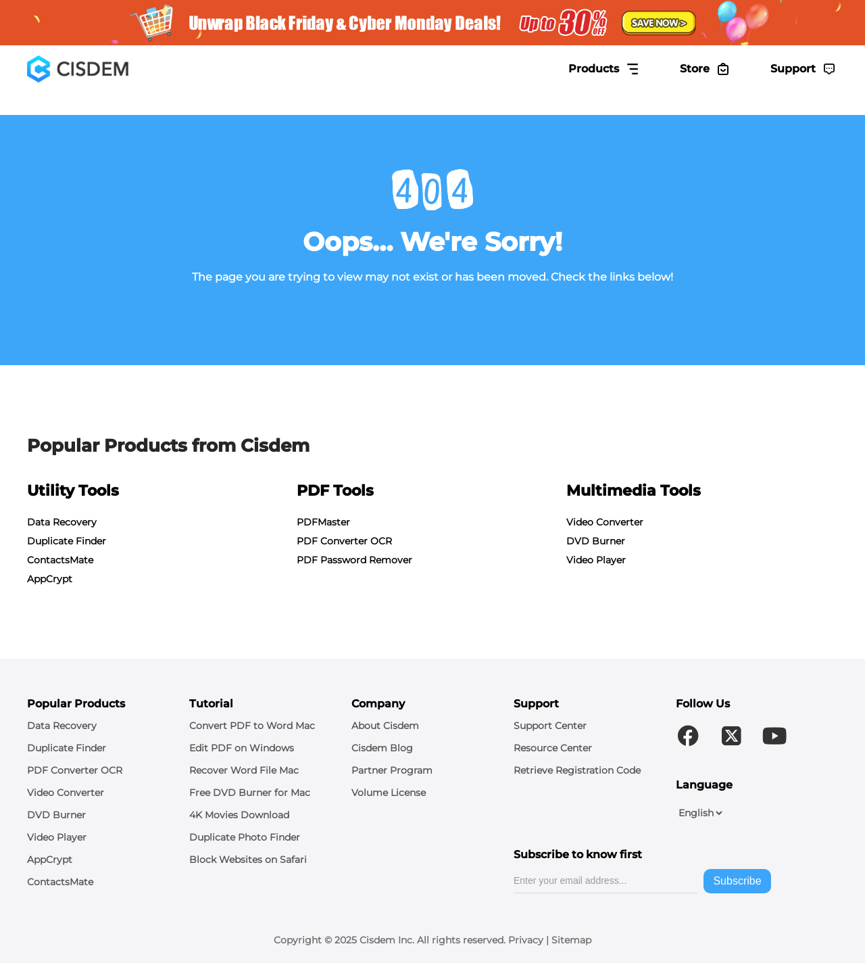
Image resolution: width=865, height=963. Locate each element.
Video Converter (604, 522)
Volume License (388, 792)
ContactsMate (60, 560)
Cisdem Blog (382, 748)
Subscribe (737, 881)
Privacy (525, 940)
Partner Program (391, 770)
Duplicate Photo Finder (244, 837)
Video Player (596, 560)
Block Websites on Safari (248, 859)
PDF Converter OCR (344, 541)
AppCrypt (49, 579)
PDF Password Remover (354, 560)
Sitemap (571, 940)
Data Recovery (62, 522)
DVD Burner (595, 541)
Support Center (550, 726)
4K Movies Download (239, 815)
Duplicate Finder (66, 541)
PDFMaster (323, 522)
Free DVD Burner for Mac (249, 792)
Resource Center (553, 748)
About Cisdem (385, 726)
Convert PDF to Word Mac (252, 726)
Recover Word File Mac (244, 770)
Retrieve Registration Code (577, 770)
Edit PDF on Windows (241, 748)
